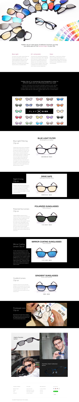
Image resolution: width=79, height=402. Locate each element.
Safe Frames (46, 337)
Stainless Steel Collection (50, 364)
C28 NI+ (41, 393)
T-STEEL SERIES (43, 388)
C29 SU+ (41, 391)
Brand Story (16, 388)
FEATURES (43, 7)
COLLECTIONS (33, 7)
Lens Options (29, 388)
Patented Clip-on (30, 390)
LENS (39, 7)
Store (14, 390)
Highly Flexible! (18, 337)
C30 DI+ (41, 390)
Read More (16, 356)
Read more (44, 365)
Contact (15, 393)
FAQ (47, 7)
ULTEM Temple (29, 393)
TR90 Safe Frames (30, 391)
